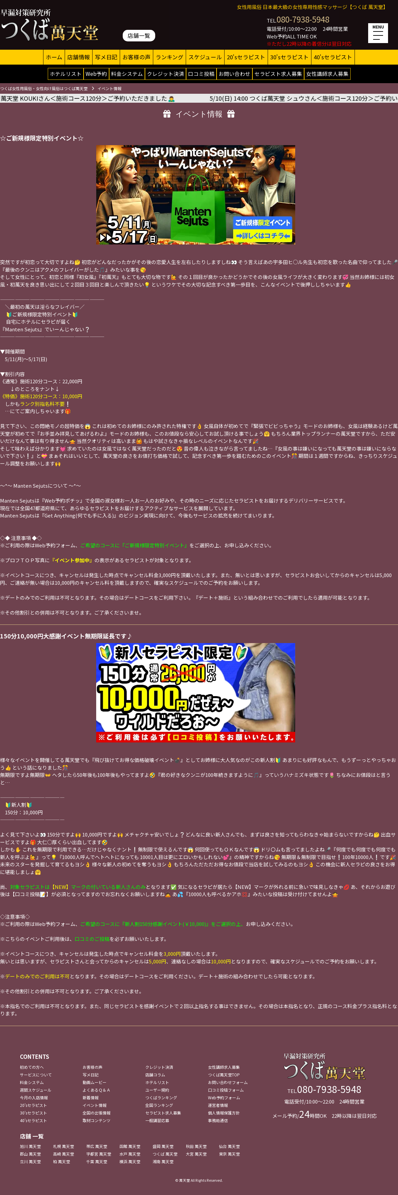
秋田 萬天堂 (196, 1146)
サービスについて (36, 1074)
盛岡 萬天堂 (163, 1146)
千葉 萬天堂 (96, 1161)
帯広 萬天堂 (96, 1146)
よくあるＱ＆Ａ (96, 1090)
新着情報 (91, 1097)
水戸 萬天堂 (129, 1154)
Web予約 (96, 73)
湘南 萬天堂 (163, 1161)
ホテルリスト (66, 73)
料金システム (127, 73)
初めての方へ (32, 1067)
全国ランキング (159, 1105)
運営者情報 (218, 1105)
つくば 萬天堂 (165, 1154)
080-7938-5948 (303, 19)
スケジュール (205, 57)
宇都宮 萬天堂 (98, 1154)
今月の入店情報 (34, 1097)
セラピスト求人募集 (278, 73)
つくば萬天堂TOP (224, 1074)
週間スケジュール (35, 1090)
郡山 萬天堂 (30, 1154)
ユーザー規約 (157, 1090)
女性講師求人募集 (327, 73)
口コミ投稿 (201, 73)
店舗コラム (155, 1074)
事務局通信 (218, 1120)
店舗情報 (78, 57)
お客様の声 (136, 57)
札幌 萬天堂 (63, 1146)
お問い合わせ (234, 73)
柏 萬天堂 (61, 1161)
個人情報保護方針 (224, 1112)
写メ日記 (106, 57)
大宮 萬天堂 (196, 1154)
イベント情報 (94, 1105)
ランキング (169, 57)
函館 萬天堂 (129, 1146)
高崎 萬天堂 (63, 1154)
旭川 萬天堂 (30, 1146)
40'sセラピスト (333, 57)
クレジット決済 (165, 73)
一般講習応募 (157, 1120)
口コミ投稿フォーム (226, 1090)
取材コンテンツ (96, 1120)
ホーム (54, 57)
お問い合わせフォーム (228, 1082)
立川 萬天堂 (30, 1161)
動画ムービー (94, 1082)
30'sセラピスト (289, 57)
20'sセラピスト (246, 57)
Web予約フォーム (224, 1097)
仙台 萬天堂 (229, 1146)
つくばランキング (161, 1097)
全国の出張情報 (96, 1112)
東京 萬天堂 (229, 1154)
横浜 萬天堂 (129, 1161)
